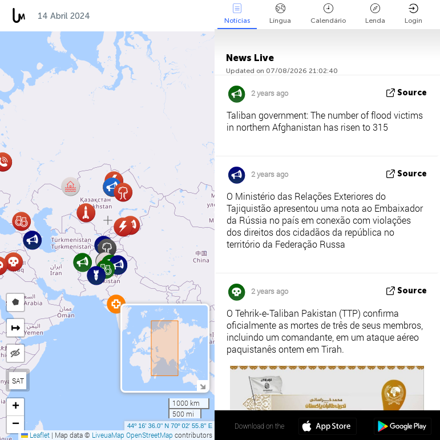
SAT (18, 380)
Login (413, 14)
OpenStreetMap (149, 434)
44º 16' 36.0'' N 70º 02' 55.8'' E (169, 425)
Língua (280, 14)
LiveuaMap (108, 434)
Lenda (375, 14)
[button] (123, 192)
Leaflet (35, 434)
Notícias (237, 14)
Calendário (328, 14)
